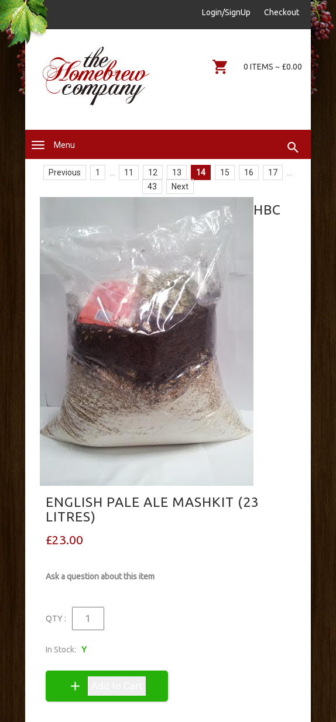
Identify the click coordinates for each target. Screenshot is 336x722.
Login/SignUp (226, 12)
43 (152, 186)
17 (272, 172)
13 (176, 172)
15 (224, 172)
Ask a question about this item (100, 576)
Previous (65, 172)
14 (200, 172)
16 (248, 172)
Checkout (281, 12)
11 (128, 172)
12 (152, 172)
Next (180, 186)
